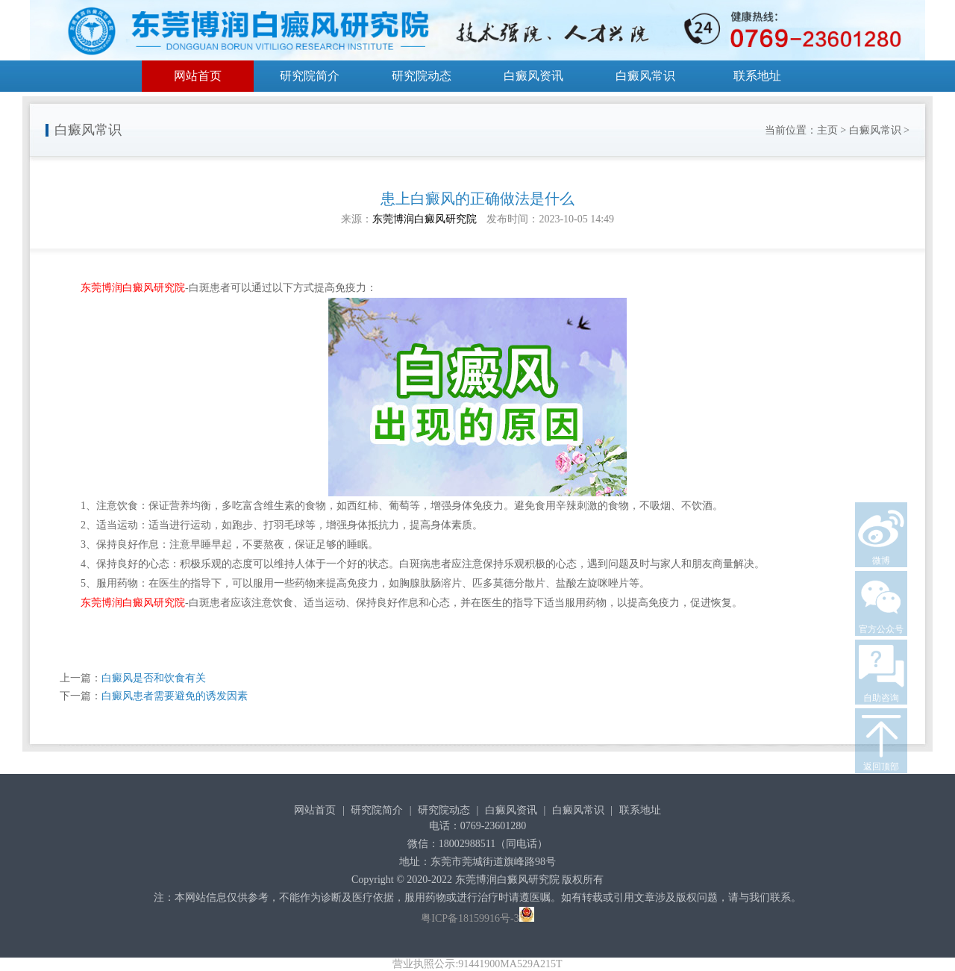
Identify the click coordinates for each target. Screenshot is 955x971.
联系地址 (757, 75)
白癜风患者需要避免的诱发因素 (174, 696)
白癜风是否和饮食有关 (153, 678)
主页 (827, 130)
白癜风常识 (645, 75)
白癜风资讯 (533, 75)
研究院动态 (421, 75)
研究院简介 (309, 75)
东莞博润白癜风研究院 (424, 219)
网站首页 (198, 75)
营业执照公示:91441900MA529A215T (477, 964)
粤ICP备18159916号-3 (470, 918)
